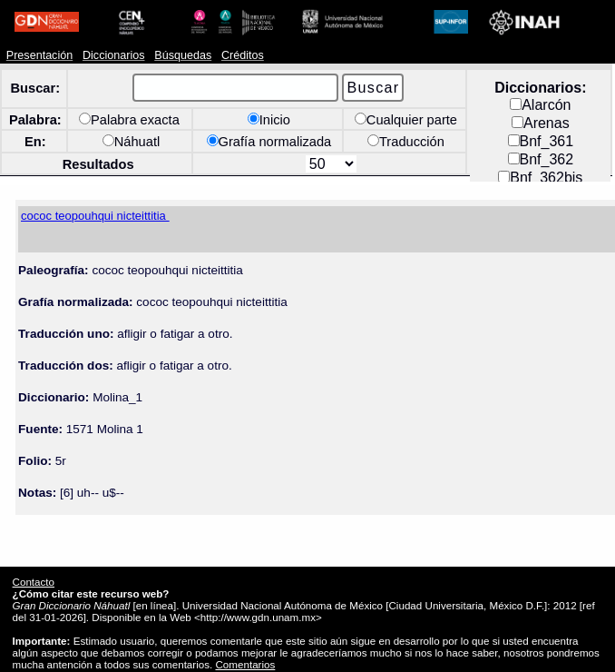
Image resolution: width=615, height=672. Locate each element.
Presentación (39, 55)
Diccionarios (114, 55)
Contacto (33, 582)
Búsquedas (182, 55)
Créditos (242, 55)
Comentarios (245, 664)
